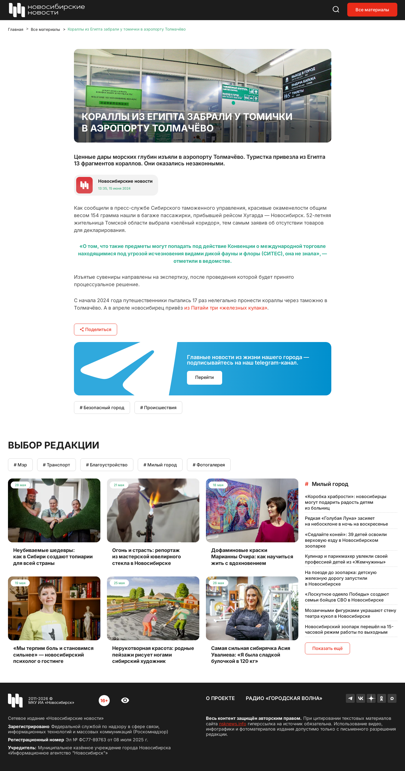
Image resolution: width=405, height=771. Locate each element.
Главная (15, 29)
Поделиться (95, 329)
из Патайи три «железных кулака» (225, 308)
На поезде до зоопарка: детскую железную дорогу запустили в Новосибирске (341, 578)
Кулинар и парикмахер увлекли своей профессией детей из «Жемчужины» (346, 559)
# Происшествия (158, 407)
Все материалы (372, 9)
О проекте (220, 698)
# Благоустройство (107, 464)
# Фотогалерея (209, 464)
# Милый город (160, 464)
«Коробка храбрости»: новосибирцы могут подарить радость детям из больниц (345, 502)
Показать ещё (327, 648)
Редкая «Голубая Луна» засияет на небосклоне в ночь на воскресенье (346, 521)
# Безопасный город (102, 407)
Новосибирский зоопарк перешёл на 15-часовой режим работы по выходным (349, 629)
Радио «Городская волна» (284, 698)
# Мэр (20, 464)
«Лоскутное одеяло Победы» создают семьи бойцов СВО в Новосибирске (347, 597)
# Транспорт (56, 464)
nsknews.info (232, 723)
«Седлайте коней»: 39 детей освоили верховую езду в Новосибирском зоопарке (346, 540)
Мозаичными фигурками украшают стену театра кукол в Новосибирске (350, 613)
